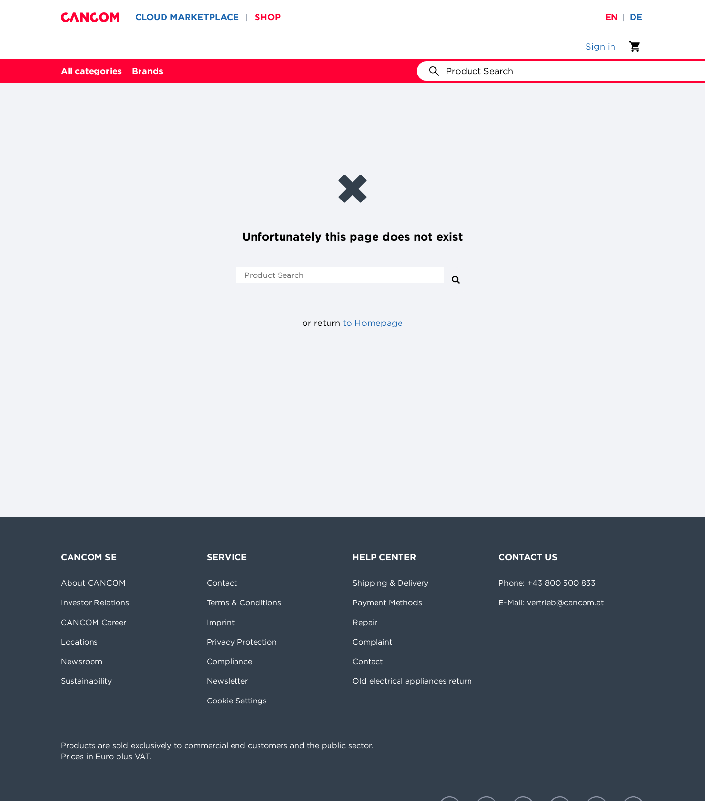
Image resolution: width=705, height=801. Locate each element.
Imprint (221, 622)
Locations (79, 642)
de (636, 17)
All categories (91, 70)
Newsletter (227, 681)
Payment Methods (387, 602)
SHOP (268, 17)
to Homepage (373, 322)
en (611, 17)
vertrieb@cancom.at (565, 602)
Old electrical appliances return (412, 681)
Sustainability (86, 681)
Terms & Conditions (244, 602)
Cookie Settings (237, 700)
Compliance (229, 661)
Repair (364, 622)
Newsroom (81, 661)
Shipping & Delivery (390, 583)
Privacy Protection (242, 642)
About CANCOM (93, 583)
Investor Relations (95, 602)
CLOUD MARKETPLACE (187, 17)
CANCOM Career (93, 622)
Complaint (372, 642)
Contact (222, 583)
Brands (147, 70)
